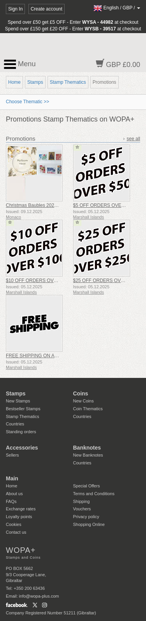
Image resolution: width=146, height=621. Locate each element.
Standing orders (21, 431)
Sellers (12, 455)
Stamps (35, 82)
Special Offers (86, 485)
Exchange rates (20, 508)
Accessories (22, 448)
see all (133, 138)
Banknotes (87, 448)
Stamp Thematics (68, 82)
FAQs (11, 501)
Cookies (13, 524)
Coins (80, 393)
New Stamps (18, 401)
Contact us (16, 532)
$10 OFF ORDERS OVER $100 (39, 280)
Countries (15, 424)
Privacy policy (86, 516)
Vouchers (82, 508)
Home (14, 82)
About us (14, 493)
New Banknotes (88, 455)
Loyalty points (19, 516)
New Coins (83, 401)
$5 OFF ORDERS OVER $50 (103, 205)
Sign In (15, 9)
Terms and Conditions (93, 493)
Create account (46, 9)
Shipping (81, 501)
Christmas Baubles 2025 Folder (38, 205)
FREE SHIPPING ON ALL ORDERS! (44, 355)
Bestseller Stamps (23, 408)
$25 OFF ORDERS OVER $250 (106, 280)
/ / (116, 8)
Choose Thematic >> (27, 101)
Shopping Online (89, 524)
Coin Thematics (88, 408)
